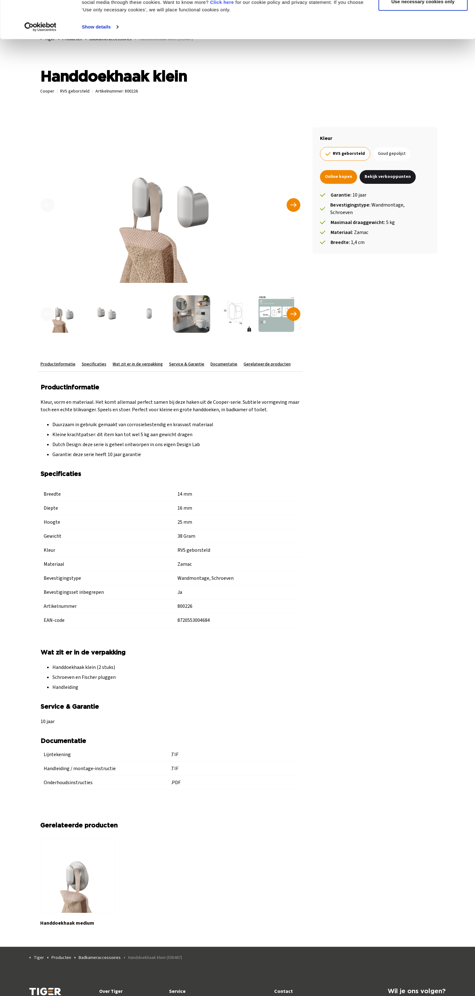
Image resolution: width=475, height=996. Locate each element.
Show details (96, 62)
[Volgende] (293, 205)
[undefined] (47, 314)
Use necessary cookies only (423, 37)
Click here (222, 37)
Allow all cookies (423, 16)
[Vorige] (47, 205)
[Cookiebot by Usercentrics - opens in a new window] (40, 62)
